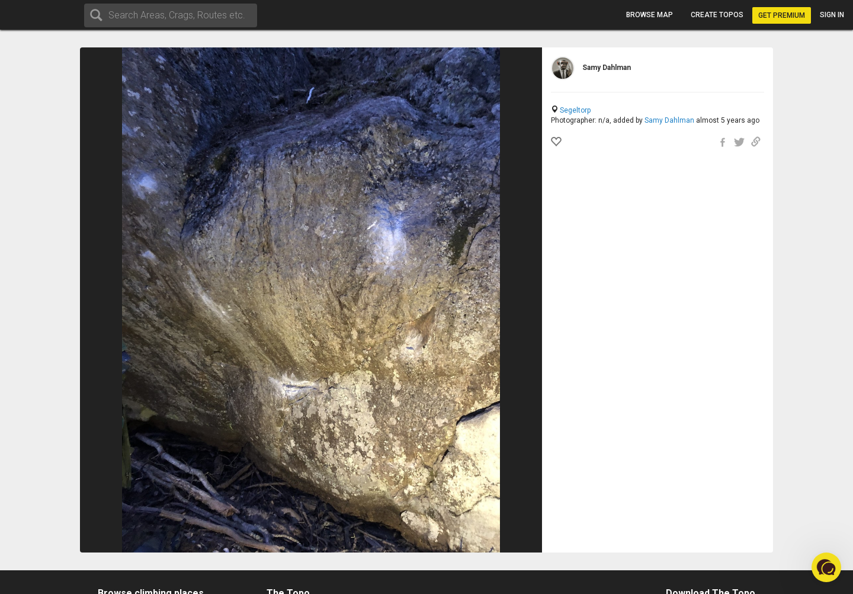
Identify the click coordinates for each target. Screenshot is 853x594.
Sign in (832, 15)
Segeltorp (575, 110)
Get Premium (781, 15)
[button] (826, 567)
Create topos (717, 15)
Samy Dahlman (669, 120)
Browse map (649, 15)
